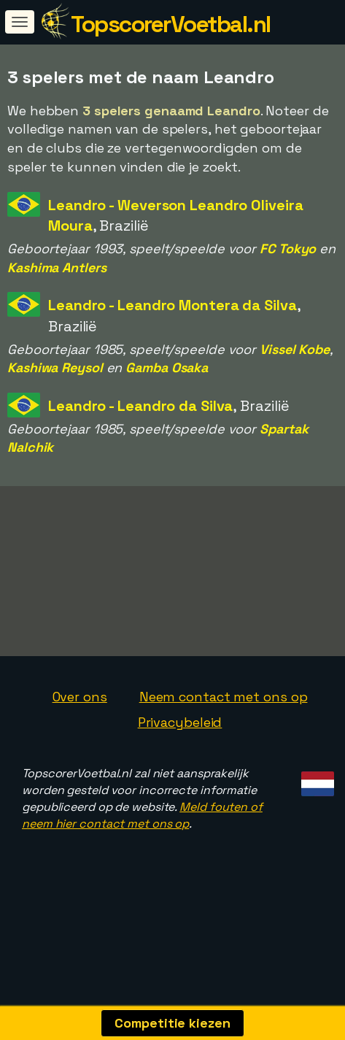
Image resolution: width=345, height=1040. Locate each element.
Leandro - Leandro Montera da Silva (172, 305)
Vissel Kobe (295, 349)
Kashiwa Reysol (55, 367)
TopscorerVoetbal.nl (171, 24)
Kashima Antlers (56, 267)
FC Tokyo (288, 248)
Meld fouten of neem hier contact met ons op (142, 855)
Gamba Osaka (166, 367)
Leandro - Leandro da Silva (140, 405)
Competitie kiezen (172, 1022)
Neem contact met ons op (223, 736)
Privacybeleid (180, 762)
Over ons (80, 736)
